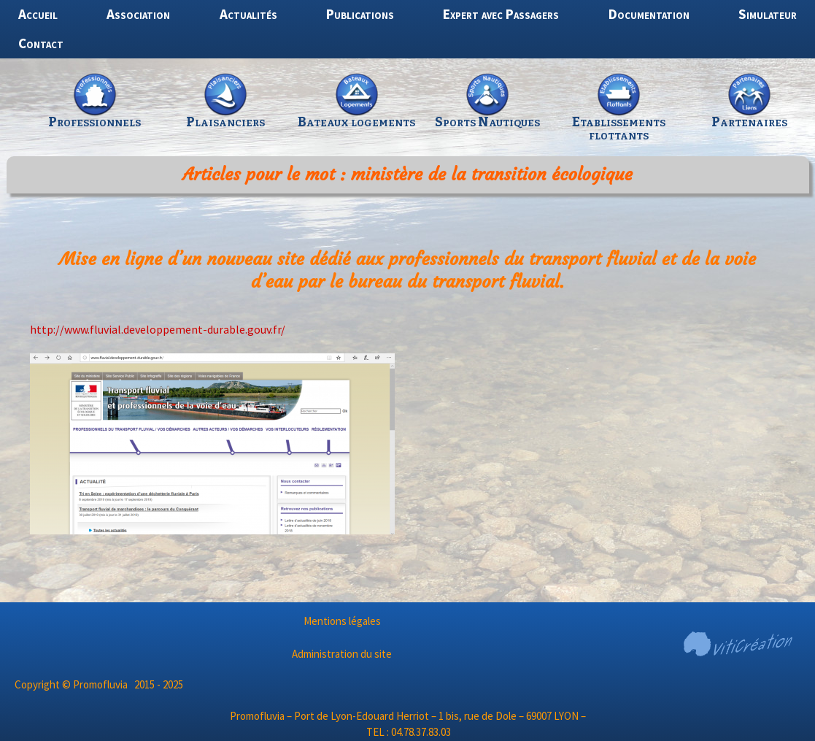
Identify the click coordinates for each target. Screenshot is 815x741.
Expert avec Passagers (501, 14)
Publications (360, 14)
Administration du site (342, 654)
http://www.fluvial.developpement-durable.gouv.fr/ (157, 329)
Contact (40, 43)
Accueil (38, 14)
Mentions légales (342, 621)
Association (138, 14)
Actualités (248, 14)
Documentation (649, 14)
